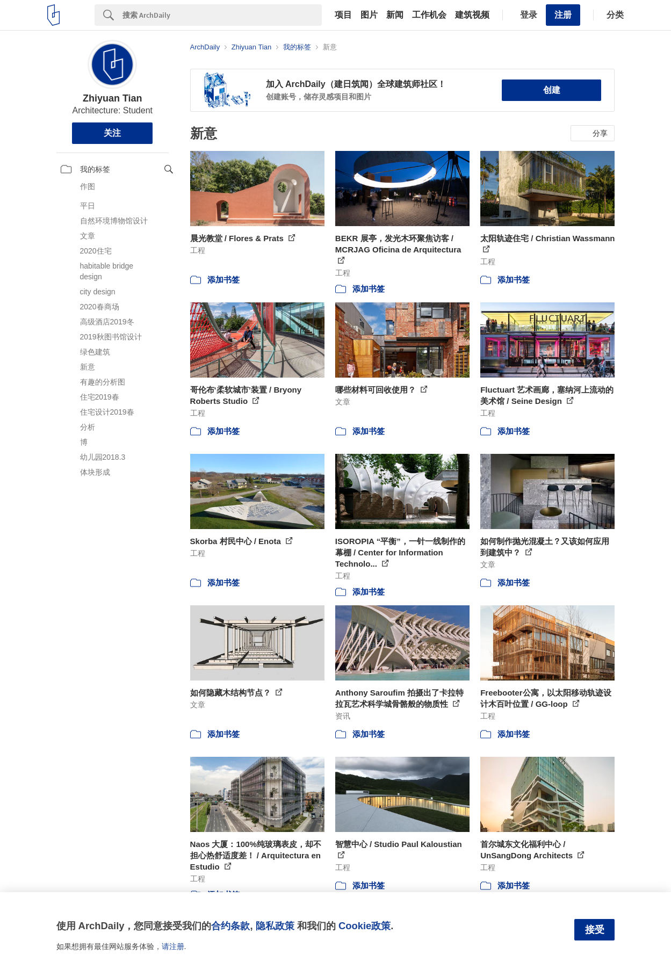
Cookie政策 (364, 925)
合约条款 (230, 925)
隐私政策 (275, 925)
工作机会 (429, 15)
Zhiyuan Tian (112, 98)
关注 (112, 132)
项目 (343, 15)
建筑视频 (472, 15)
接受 (594, 929)
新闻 (394, 15)
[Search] (222, 15)
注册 (563, 14)
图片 (369, 15)
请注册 (173, 946)
